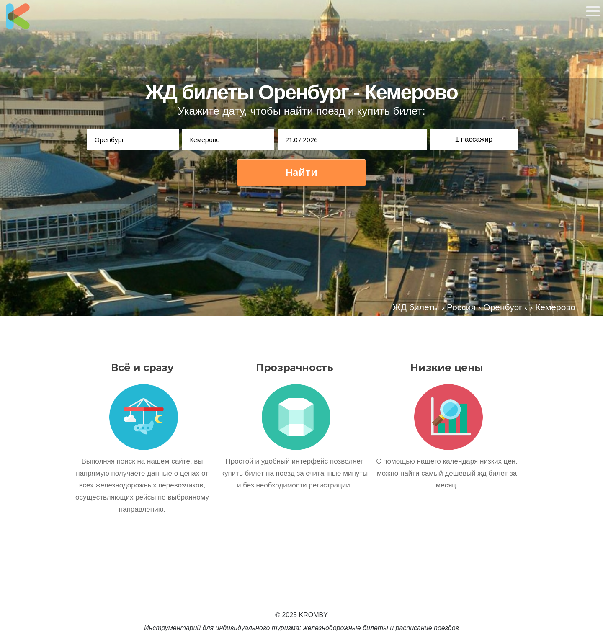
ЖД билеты (415, 307)
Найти (301, 172)
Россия (461, 307)
